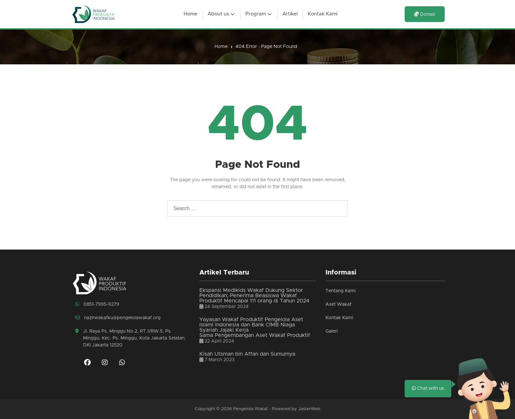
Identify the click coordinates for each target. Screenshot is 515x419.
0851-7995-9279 (97, 304)
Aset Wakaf (338, 304)
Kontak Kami (339, 318)
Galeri (331, 331)
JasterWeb (309, 409)
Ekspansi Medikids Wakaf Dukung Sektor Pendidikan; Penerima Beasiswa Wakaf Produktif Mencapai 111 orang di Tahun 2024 (254, 295)
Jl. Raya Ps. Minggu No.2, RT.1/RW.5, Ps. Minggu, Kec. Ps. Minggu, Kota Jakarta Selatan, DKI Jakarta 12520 (130, 338)
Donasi (424, 14)
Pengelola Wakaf (250, 409)
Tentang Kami (340, 291)
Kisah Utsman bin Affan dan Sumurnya (247, 354)
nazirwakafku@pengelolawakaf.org (118, 317)
